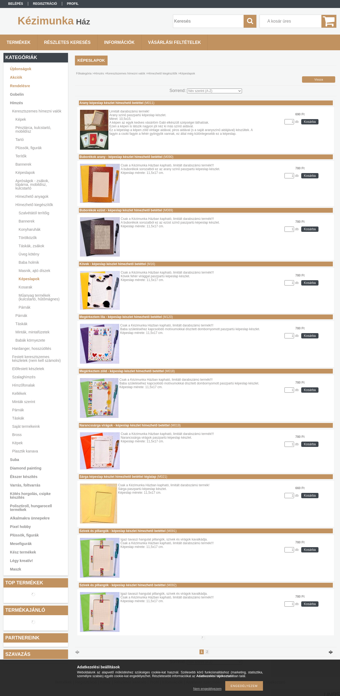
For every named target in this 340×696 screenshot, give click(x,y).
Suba (14, 460)
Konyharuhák (30, 229)
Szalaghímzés (24, 377)
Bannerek (23, 164)
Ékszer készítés (24, 477)
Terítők (21, 156)
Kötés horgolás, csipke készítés (30, 496)
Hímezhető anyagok (32, 196)
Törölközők (28, 238)
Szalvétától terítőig (34, 213)
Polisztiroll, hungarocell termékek (31, 508)
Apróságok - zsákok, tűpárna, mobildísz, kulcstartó (32, 184)
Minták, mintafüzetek (32, 332)
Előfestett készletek (28, 369)
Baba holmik (29, 262)
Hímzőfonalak (23, 385)
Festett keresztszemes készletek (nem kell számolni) (36, 359)
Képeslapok (25, 172)
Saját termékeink (26, 426)
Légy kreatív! (21, 561)
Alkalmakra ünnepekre (30, 518)
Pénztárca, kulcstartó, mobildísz (33, 129)
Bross (17, 435)
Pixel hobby (20, 527)
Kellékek (19, 393)
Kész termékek (23, 552)
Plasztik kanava (25, 451)
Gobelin (17, 94)
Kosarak (25, 287)
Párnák (24, 307)
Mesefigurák (21, 544)
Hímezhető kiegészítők (34, 205)
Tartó (19, 139)
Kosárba (310, 122)
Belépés (15, 4)
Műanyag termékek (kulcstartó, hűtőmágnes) (39, 297)
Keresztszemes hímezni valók (36, 111)
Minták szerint (23, 402)
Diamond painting (25, 468)
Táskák (21, 324)
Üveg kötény (29, 254)
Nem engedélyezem (207, 689)
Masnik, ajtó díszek (34, 271)
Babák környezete (30, 340)
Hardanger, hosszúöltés (31, 348)
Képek (20, 119)
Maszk (15, 569)
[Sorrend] (214, 91)
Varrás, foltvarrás (25, 485)
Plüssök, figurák (28, 148)
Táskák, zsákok (31, 246)
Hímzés (16, 103)
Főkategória (84, 73)
